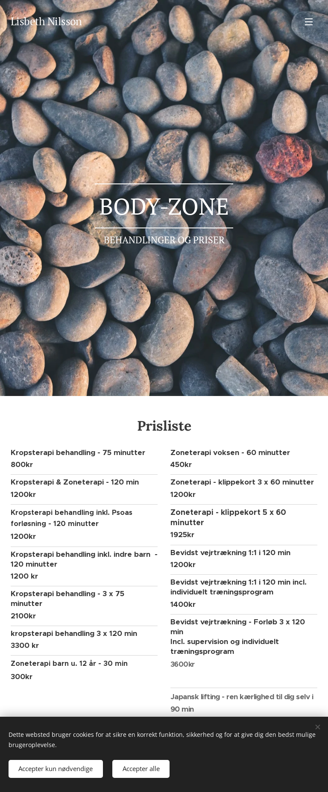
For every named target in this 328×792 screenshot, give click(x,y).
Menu (309, 21)
